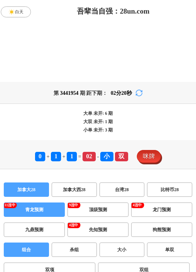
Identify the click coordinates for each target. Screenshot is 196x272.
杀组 (74, 249)
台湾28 (122, 189)
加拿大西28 (74, 189)
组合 (26, 249)
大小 (121, 249)
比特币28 (170, 189)
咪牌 (149, 156)
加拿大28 (26, 189)
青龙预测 (34, 209)
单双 (169, 249)
